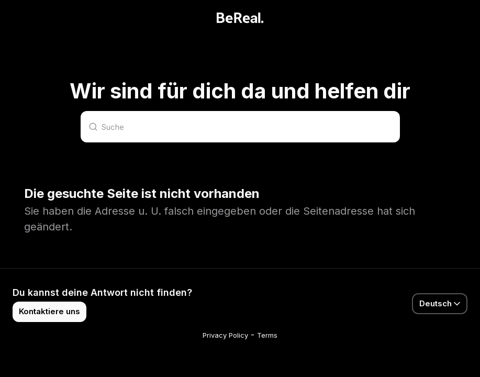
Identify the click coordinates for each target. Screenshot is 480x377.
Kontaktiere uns (49, 311)
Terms (267, 335)
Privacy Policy (225, 335)
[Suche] (240, 126)
